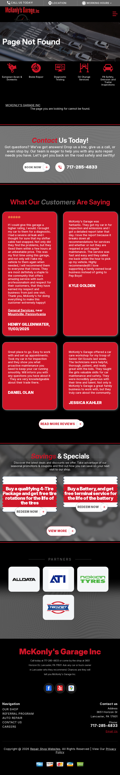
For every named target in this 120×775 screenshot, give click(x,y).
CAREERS (9, 726)
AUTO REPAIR (12, 718)
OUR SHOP (10, 709)
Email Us (112, 731)
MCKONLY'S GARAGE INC (22, 105)
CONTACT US (12, 722)
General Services (21, 310)
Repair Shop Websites (45, 749)
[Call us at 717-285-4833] (76, 167)
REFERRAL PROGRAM (18, 713)
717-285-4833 (51, 660)
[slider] (14, 217)
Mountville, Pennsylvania (27, 314)
